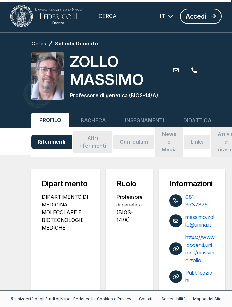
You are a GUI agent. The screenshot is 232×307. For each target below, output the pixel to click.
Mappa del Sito (207, 298)
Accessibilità (173, 298)
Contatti (146, 298)
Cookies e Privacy (114, 298)
